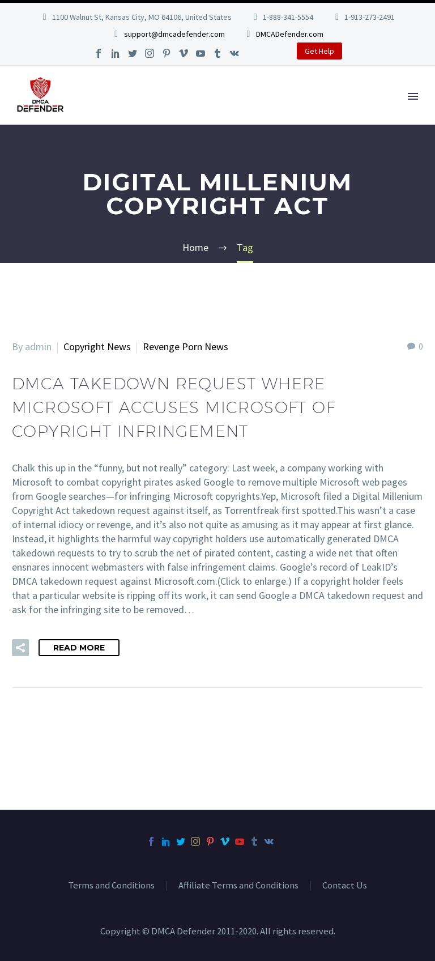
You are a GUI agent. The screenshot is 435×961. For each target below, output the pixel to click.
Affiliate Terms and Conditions (238, 886)
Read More (79, 648)
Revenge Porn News (185, 346)
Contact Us (344, 886)
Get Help (319, 51)
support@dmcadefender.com (174, 34)
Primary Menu (413, 96)
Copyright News (97, 346)
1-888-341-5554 (288, 17)
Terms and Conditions (111, 886)
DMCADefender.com (289, 34)
